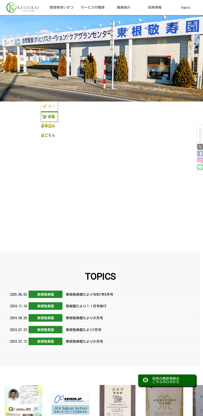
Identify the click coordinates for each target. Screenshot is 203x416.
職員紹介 (123, 7)
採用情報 (154, 7)
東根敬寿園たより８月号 (83, 318)
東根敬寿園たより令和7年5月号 (88, 294)
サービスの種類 (93, 7)
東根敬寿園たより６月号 (83, 341)
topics (185, 7)
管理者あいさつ (61, 7)
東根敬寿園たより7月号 (82, 329)
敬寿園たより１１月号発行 (85, 306)
